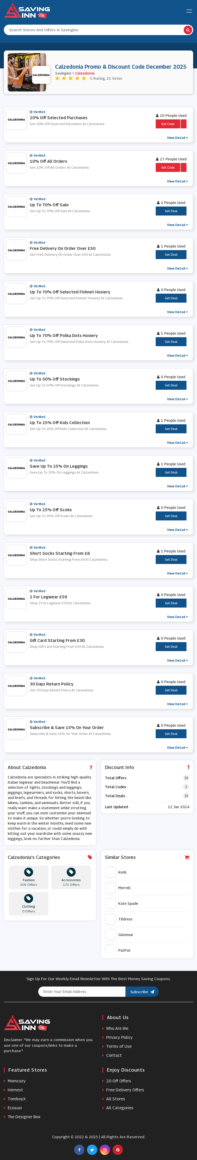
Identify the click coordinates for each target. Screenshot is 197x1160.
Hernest (13, 1089)
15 (186, 778)
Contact (112, 1055)
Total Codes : (116, 787)
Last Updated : (117, 807)
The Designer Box (22, 1116)
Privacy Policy (117, 1037)
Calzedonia (84, 73)
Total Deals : (116, 796)
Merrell (117, 888)
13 (186, 796)
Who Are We (115, 1028)
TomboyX (15, 1098)
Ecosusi (13, 1107)
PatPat (118, 950)
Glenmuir (119, 935)
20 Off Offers (116, 1081)
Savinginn (63, 73)
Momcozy (15, 1081)
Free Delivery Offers (123, 1089)
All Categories (117, 1107)
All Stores (113, 1098)
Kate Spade (121, 903)
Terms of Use (117, 1046)
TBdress (118, 919)
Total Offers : (116, 778)
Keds (115, 872)
